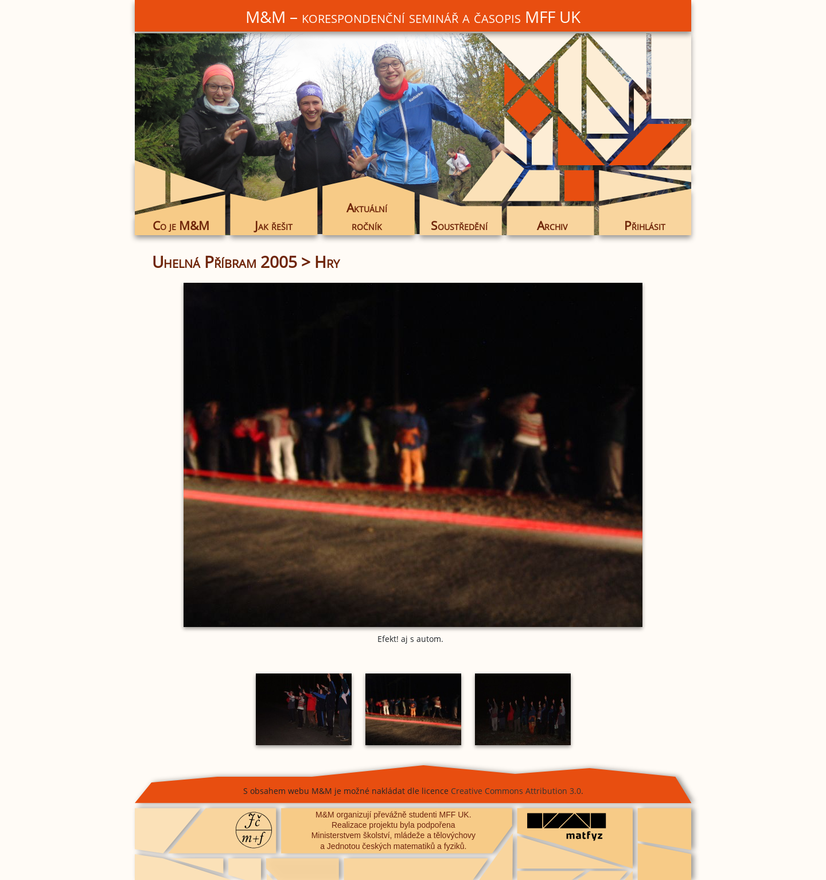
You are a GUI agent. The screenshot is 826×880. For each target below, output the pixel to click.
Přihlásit (644, 225)
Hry (327, 261)
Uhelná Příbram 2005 (224, 261)
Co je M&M (181, 225)
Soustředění (459, 225)
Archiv (552, 225)
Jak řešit (274, 225)
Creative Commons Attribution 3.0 (516, 790)
